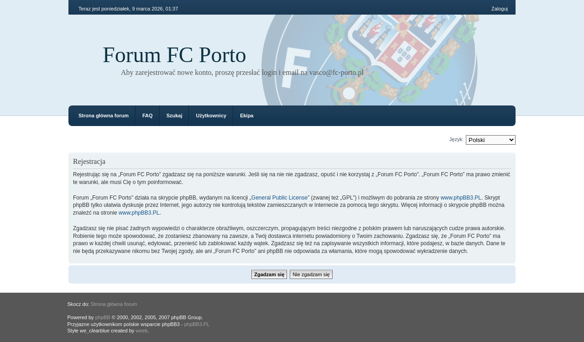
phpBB (102, 317)
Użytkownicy (211, 115)
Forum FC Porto (174, 54)
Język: (456, 139)
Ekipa (246, 115)
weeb (141, 330)
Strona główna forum (103, 115)
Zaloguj (499, 8)
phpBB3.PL (197, 324)
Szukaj (174, 115)
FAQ (147, 115)
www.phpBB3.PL (461, 198)
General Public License (279, 198)
